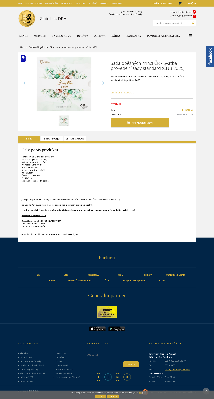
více (140, 392)
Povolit (100, 396)
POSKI (161, 280)
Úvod (22, 47)
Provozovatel (62, 365)
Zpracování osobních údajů (68, 377)
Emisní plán (61, 353)
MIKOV (148, 274)
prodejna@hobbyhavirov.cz (177, 369)
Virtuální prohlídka (64, 373)
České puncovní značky (30, 361)
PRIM (120, 274)
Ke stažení (60, 357)
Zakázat (113, 396)
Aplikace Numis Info (64, 369)
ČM (38, 274)
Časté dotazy (26, 357)
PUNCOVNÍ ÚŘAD (175, 274)
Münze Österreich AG (80, 280)
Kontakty (60, 361)
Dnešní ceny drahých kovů (32, 365)
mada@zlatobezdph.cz (181, 12)
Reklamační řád (27, 377)
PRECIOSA (93, 274)
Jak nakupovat (26, 381)
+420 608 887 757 (181, 16)
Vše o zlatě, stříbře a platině (32, 373)
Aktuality (24, 353)
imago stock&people (134, 280)
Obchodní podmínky (29, 369)
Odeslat (131, 364)
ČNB (66, 274)
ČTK (107, 280)
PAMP (52, 280)
